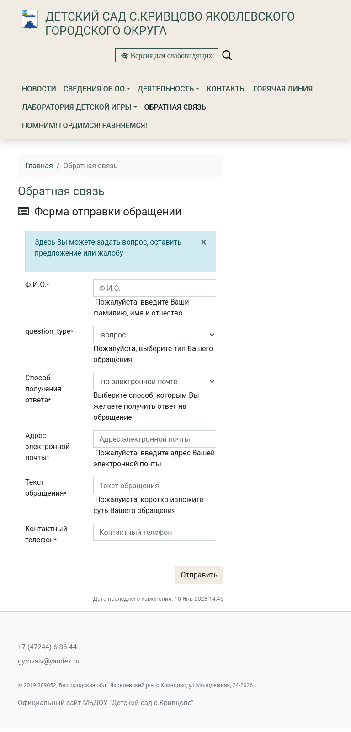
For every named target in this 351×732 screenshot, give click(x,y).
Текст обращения (45, 487)
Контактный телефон (46, 534)
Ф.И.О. (37, 284)
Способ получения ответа (43, 389)
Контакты (226, 89)
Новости (39, 89)
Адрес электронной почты (47, 446)
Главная (39, 165)
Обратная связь (175, 107)
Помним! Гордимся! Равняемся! (84, 125)
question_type (49, 331)
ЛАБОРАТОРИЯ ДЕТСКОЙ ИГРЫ (76, 107)
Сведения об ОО (94, 89)
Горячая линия (283, 89)
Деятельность (166, 89)
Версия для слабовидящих (170, 55)
